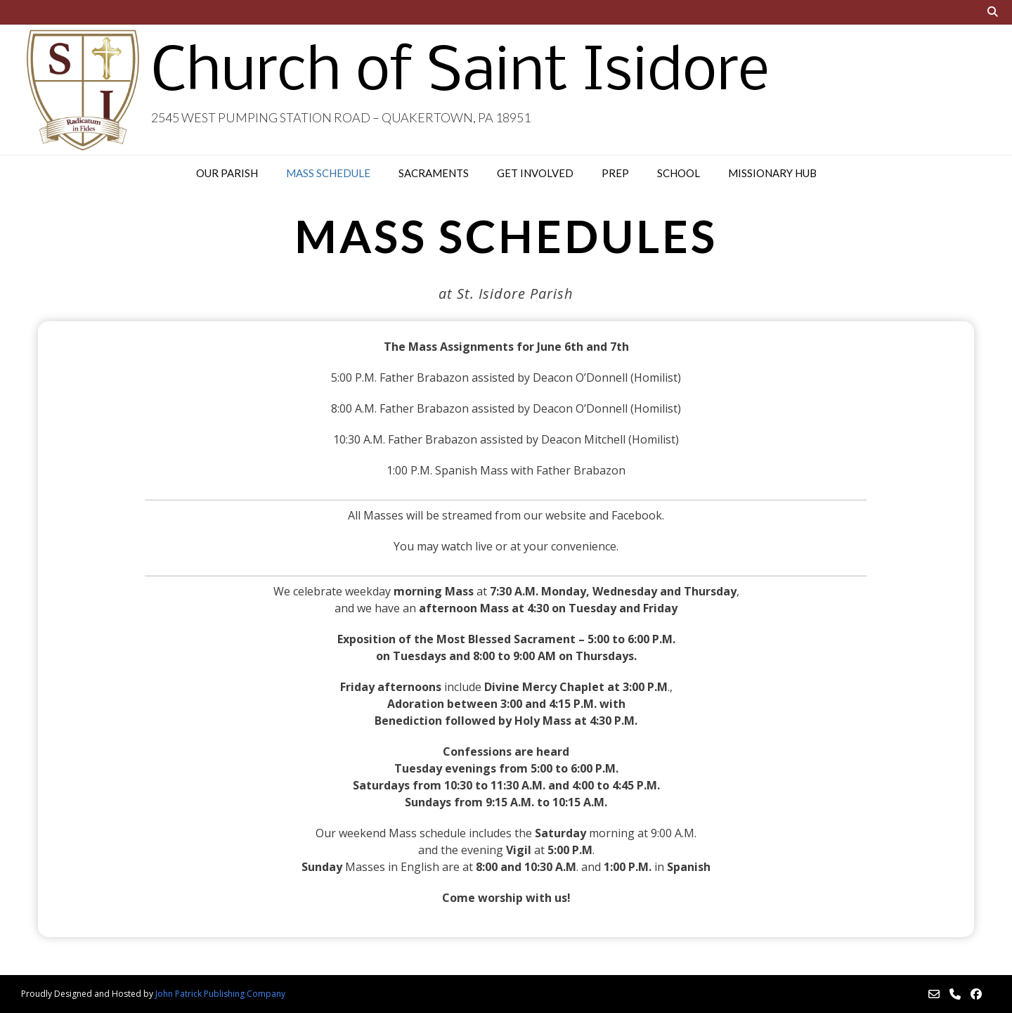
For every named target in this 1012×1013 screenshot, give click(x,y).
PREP (615, 173)
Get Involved (535, 173)
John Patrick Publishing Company (220, 994)
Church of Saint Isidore (460, 74)
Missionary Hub (772, 173)
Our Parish (227, 173)
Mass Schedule (328, 173)
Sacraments (433, 173)
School (678, 173)
